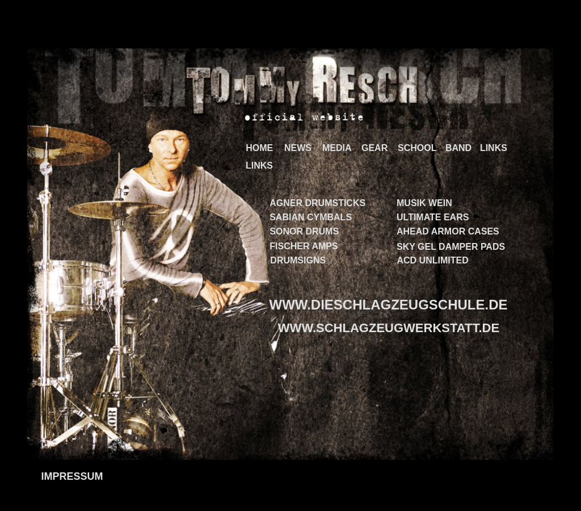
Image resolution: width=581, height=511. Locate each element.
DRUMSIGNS (298, 260)
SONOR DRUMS (304, 231)
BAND (458, 148)
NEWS (297, 148)
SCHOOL (417, 148)
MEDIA (337, 148)
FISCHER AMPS (304, 246)
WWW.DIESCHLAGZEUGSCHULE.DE (389, 304)
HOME (259, 148)
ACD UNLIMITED (433, 260)
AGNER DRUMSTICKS (317, 203)
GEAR (374, 148)
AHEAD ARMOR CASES (448, 231)
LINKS (493, 148)
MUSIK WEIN (424, 203)
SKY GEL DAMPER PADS (451, 247)
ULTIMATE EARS (433, 217)
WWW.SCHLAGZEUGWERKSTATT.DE (388, 328)
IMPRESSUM (72, 476)
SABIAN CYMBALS (311, 217)
